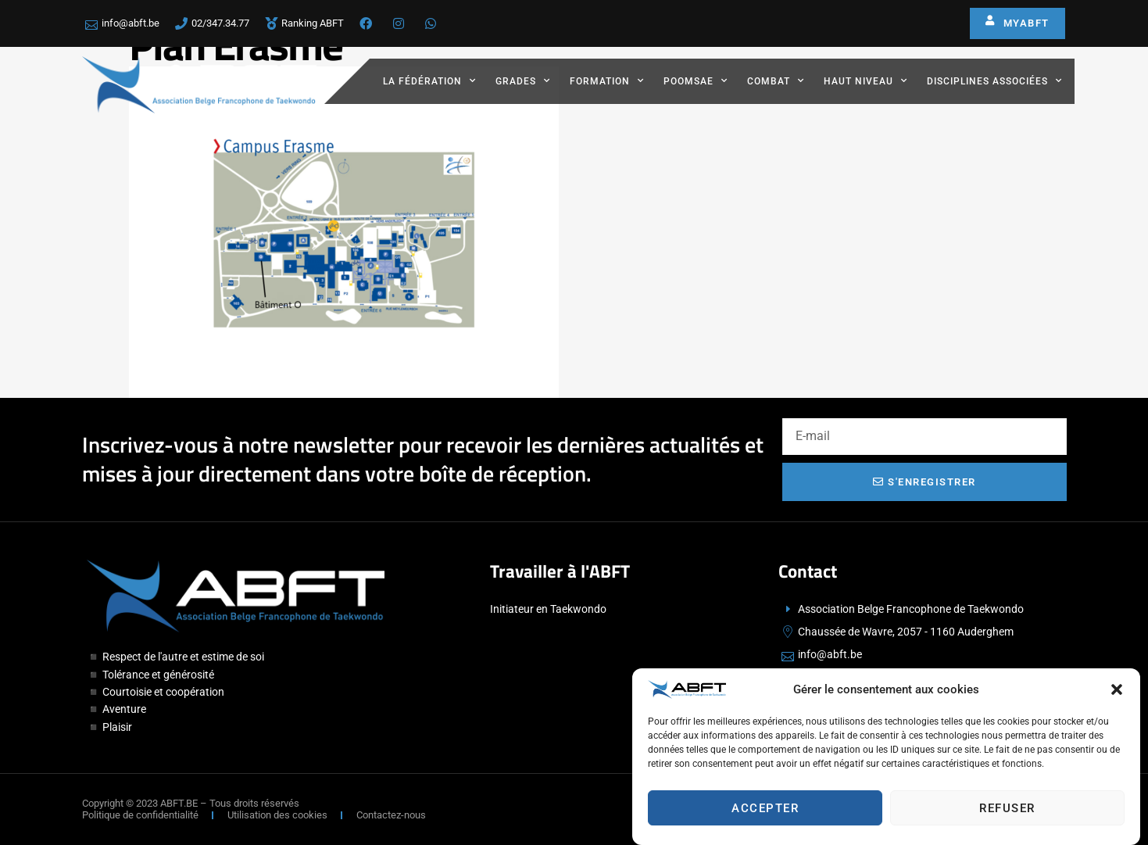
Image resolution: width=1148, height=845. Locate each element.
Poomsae (695, 80)
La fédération (429, 80)
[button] (1117, 692)
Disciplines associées (994, 80)
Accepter (765, 811)
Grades (522, 80)
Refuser (1007, 811)
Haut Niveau (865, 80)
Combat (775, 80)
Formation (607, 80)
